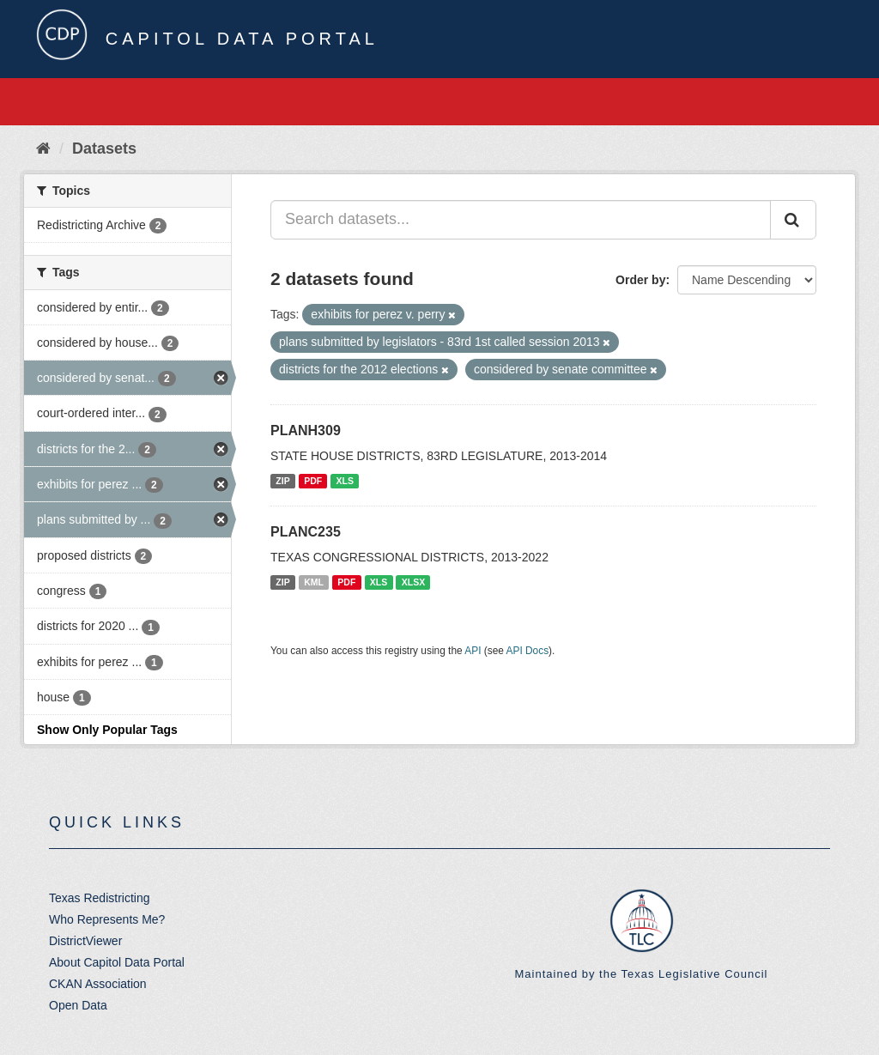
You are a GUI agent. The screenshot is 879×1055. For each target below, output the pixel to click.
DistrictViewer (85, 941)
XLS (345, 481)
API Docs (527, 651)
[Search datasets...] (520, 219)
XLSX (413, 582)
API (472, 651)
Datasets (104, 148)
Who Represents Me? (107, 919)
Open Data (78, 1005)
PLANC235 (305, 531)
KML (314, 582)
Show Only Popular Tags (107, 730)
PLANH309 (305, 430)
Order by (640, 280)
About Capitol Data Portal (117, 962)
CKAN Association (98, 984)
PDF (313, 481)
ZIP (282, 481)
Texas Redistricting (99, 898)
